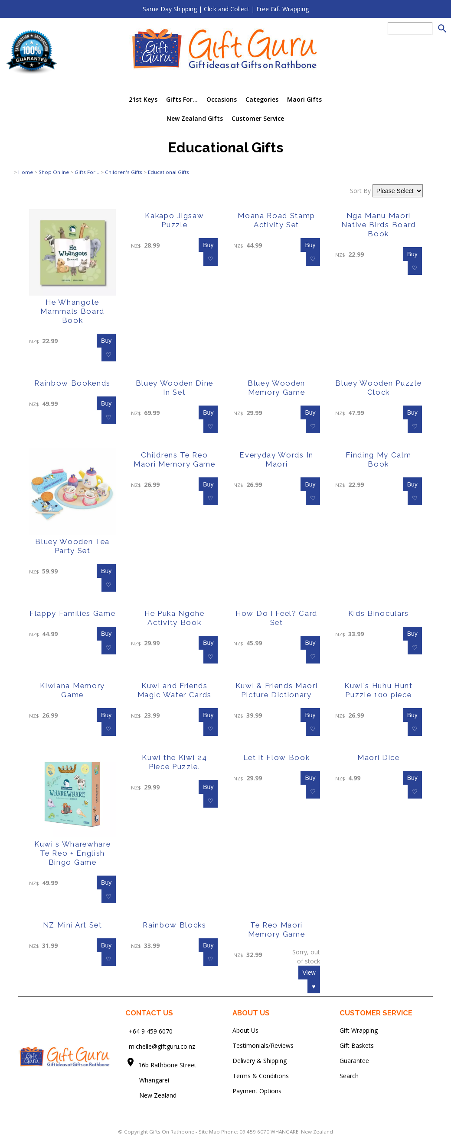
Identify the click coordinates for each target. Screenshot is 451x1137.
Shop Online (54, 172)
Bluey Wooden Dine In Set (175, 387)
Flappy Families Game (72, 613)
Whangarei (148, 1080)
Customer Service (258, 118)
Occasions (221, 99)
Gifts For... (182, 99)
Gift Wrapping (359, 1030)
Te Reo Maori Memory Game (276, 929)
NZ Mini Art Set (72, 925)
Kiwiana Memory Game (72, 690)
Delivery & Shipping (259, 1060)
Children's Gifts (123, 172)
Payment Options (256, 1091)
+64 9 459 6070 (151, 1031)
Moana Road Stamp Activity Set (276, 220)
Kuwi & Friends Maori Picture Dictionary (276, 690)
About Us (245, 1030)
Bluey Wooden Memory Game (276, 387)
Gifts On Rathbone (172, 1131)
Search (349, 1076)
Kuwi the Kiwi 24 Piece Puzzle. (174, 762)
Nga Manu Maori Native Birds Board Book (378, 224)
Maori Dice (378, 757)
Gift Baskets (357, 1045)
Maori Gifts (304, 99)
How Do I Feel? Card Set (276, 618)
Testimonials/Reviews (263, 1045)
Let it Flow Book (276, 757)
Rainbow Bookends (72, 383)
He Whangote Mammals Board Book (72, 311)
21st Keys (143, 99)
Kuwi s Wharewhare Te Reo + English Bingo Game (72, 853)
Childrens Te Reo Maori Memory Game (175, 459)
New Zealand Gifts (195, 118)
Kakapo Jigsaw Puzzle (174, 220)
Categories (261, 99)
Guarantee (354, 1060)
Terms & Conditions (260, 1076)
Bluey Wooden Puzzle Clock (378, 387)
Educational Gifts (168, 172)
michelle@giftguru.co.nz (162, 1046)
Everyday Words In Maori (276, 459)
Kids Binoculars (378, 613)
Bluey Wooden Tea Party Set (72, 546)
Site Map (209, 1131)
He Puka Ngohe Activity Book (174, 618)
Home (25, 172)
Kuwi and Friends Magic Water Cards (174, 690)
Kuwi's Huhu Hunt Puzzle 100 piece (378, 690)
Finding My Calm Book (378, 459)
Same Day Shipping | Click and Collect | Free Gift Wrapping (226, 9)
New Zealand (150, 1095)
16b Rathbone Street (168, 1065)
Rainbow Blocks (174, 925)
